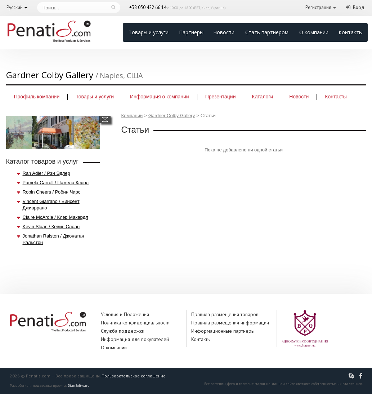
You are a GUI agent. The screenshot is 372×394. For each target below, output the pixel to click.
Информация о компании (159, 96)
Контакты (351, 32)
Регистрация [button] (318, 7)
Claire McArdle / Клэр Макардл (55, 217)
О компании (313, 32)
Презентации (220, 96)
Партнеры (191, 32)
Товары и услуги (149, 32)
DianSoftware (78, 385)
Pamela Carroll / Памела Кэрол (56, 182)
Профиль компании (37, 96)
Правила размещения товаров (225, 314)
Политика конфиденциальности (135, 322)
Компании (132, 115)
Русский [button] (14, 7)
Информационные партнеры (223, 331)
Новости (223, 32)
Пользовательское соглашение (134, 375)
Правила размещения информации (230, 322)
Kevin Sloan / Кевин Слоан (51, 226)
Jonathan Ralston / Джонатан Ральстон (53, 239)
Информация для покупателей (135, 339)
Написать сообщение (105, 119)
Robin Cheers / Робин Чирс (52, 192)
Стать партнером (266, 32)
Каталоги (262, 96)
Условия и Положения (125, 314)
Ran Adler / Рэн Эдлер (46, 173)
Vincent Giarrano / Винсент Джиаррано (51, 205)
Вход (358, 7)
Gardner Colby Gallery (171, 115)
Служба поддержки (122, 331)
